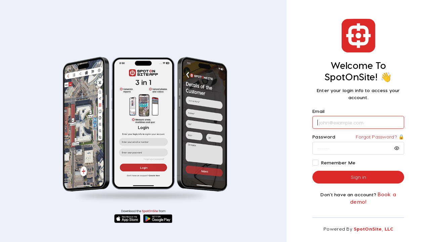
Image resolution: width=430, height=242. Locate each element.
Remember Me (338, 162)
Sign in (358, 177)
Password (323, 136)
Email (318, 111)
